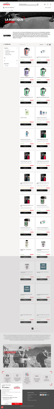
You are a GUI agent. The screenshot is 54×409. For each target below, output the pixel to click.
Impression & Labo (8, 54)
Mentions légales (30, 397)
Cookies (29, 398)
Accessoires (7, 50)
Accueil (4, 10)
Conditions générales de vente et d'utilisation (32, 395)
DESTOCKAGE (7, 53)
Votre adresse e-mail (7, 359)
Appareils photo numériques (10, 51)
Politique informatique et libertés (32, 400)
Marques (8, 10)
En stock (6, 65)
